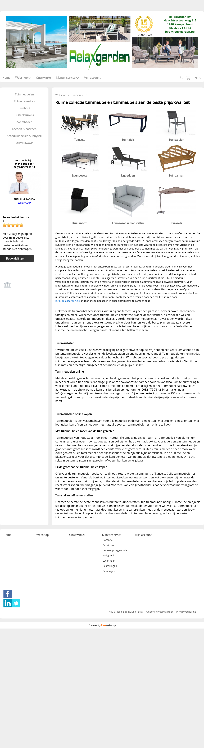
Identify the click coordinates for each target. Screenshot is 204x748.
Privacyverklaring (186, 611)
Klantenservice (67, 78)
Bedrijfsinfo (109, 545)
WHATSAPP (24, 203)
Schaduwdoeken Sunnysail (24, 136)
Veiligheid (108, 555)
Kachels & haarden (24, 129)
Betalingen (109, 571)
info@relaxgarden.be (67, 300)
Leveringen (109, 560)
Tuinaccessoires (24, 101)
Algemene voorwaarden (160, 611)
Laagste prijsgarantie (115, 550)
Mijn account (92, 78)
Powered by (102, 625)
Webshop (23, 78)
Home (6, 78)
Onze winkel (43, 78)
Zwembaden (24, 122)
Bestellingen (110, 565)
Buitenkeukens (24, 115)
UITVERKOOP (24, 143)
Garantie (108, 540)
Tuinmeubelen (24, 94)
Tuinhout (24, 108)
